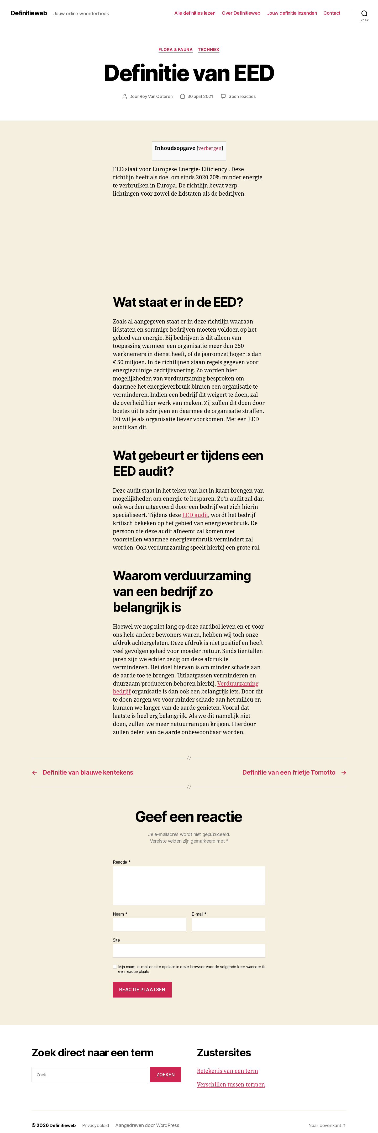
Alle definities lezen (195, 13)
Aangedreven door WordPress (151, 1125)
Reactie (122, 862)
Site (116, 940)
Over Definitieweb (241, 13)
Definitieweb (28, 13)
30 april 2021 (200, 96)
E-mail (199, 914)
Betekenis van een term (227, 1071)
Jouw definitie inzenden (292, 13)
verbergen (210, 148)
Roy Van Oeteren (156, 96)
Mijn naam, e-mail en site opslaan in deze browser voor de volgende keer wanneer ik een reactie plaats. (191, 969)
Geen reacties (242, 96)
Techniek (208, 49)
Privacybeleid (99, 1125)
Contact (331, 13)
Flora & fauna (176, 49)
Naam (120, 914)
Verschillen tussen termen (231, 1084)
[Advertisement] (76, 242)
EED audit (195, 515)
